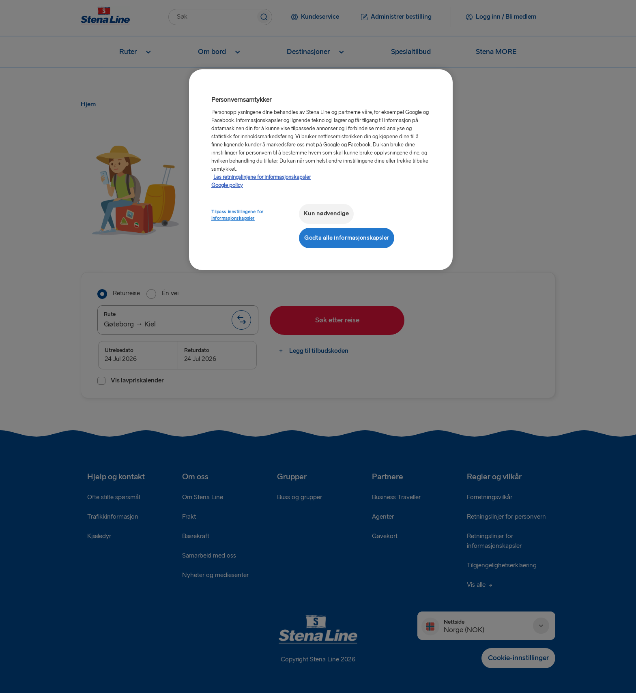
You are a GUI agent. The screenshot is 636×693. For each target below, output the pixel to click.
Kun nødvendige (326, 213)
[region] (321, 169)
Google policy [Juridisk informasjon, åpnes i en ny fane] (227, 185)
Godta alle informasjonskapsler (346, 237)
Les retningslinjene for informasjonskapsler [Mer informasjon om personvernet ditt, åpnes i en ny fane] (262, 177)
